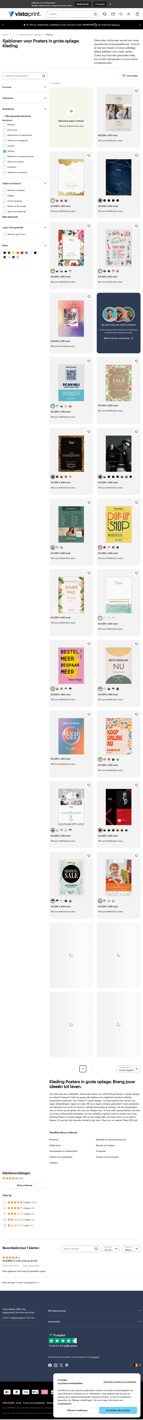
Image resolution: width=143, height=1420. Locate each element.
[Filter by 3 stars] (4, 1217)
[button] (74, 1072)
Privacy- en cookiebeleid (34, 1406)
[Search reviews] (78, 1252)
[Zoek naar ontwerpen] (44, 79)
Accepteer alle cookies (118, 1410)
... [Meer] (14, 34)
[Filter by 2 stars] (4, 1223)
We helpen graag (94, 1313)
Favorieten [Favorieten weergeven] (130, 79)
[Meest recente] (131, 1252)
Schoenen (101, 1154)
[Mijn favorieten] (120, 14)
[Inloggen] (128, 14)
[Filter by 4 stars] (4, 1211)
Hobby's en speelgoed (60, 1160)
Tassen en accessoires (107, 1160)
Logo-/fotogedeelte (12, 230)
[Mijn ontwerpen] (113, 14)
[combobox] (70, 14)
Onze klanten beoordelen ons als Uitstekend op (73, 1360)
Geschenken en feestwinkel (63, 1154)
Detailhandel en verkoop (30, 34)
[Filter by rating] (111, 1252)
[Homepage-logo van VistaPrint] (24, 14)
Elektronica (55, 1148)
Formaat (6, 90)
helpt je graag (17, 1321)
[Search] (96, 1252)
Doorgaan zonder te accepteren (120, 1381)
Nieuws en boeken (105, 1148)
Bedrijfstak (8, 112)
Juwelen (53, 1166)
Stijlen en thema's (11, 186)
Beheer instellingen (77, 1410)
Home (5, 34)
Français (100, 4)
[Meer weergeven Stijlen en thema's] (10, 219)
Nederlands (83, 4)
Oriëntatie (7, 101)
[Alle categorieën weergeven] (16, 119)
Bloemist (53, 1142)
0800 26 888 (8, 1406)
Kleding (49, 34)
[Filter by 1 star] (4, 1228)
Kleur (5, 248)
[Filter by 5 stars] (4, 1205)
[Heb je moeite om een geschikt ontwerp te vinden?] (119, 326)
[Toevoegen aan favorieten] (136, 94)
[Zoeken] (95, 14)
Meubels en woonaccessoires (111, 1142)
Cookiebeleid (64, 1403)
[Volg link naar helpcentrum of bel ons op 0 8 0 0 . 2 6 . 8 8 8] (104, 14)
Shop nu (115, 24)
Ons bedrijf (94, 1324)
